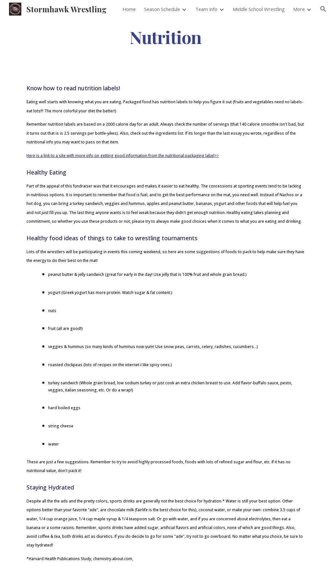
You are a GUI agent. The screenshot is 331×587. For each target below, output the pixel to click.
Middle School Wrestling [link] (259, 9)
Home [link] (129, 9)
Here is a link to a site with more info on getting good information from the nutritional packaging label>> (123, 155)
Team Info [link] (206, 9)
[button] (323, 9)
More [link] (299, 9)
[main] (165, 36)
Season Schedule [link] (162, 9)
